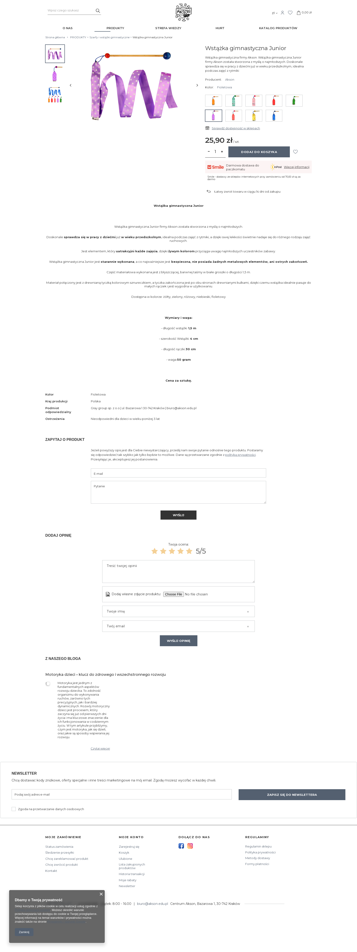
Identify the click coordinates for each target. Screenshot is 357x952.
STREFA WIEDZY (168, 28)
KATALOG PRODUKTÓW (278, 28)
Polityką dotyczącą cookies (32, 910)
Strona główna (55, 37)
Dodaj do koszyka (259, 152)
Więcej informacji (296, 167)
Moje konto (131, 837)
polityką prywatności (240, 455)
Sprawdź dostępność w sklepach (236, 128)
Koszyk (124, 852)
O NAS (68, 28)
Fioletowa (224, 87)
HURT (220, 28)
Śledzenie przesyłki (59, 852)
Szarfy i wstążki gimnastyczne (109, 37)
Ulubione (125, 858)
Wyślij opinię (178, 641)
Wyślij (178, 515)
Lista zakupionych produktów (132, 866)
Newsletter (24, 773)
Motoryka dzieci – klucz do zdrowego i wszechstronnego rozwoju (105, 674)
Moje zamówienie (63, 837)
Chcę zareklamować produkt (66, 858)
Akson (229, 79)
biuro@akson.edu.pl (152, 904)
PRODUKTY (115, 28)
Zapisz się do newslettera (292, 794)
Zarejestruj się (129, 846)
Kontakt (51, 871)
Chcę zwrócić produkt (61, 864)
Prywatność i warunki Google (66, 921)
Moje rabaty (127, 880)
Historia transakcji (132, 874)
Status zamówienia (59, 846)
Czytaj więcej (100, 748)
